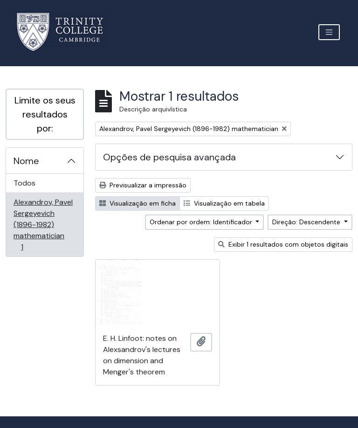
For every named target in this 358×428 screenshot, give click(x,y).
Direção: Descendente (307, 222)
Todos (24, 183)
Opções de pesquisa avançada (169, 157)
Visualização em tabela (224, 203)
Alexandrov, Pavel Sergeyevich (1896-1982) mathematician (43, 224)
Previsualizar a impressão (142, 185)
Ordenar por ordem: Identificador (202, 222)
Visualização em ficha (137, 203)
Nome (26, 161)
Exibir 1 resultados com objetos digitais (283, 244)
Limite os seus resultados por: (45, 114)
